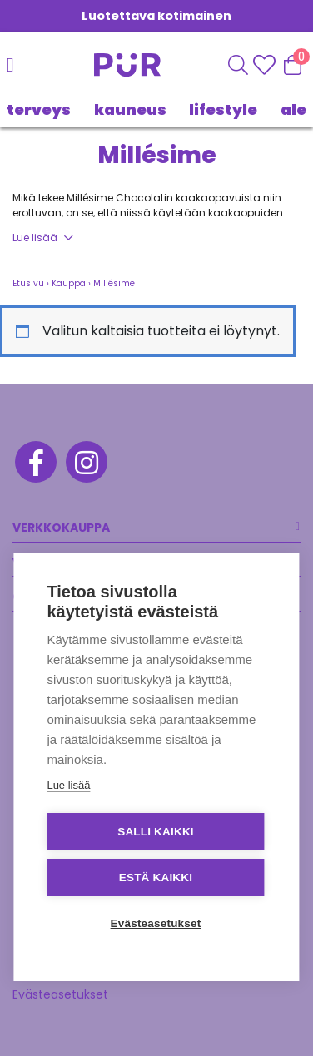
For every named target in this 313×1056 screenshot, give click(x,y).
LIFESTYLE (223, 109)
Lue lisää (34, 238)
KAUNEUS (130, 109)
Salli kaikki (155, 831)
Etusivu (28, 283)
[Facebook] (34, 464)
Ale (293, 109)
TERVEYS (39, 109)
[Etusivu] (112, 65)
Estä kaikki (155, 877)
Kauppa (69, 283)
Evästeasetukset (60, 994)
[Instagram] (85, 464)
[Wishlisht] (266, 64)
